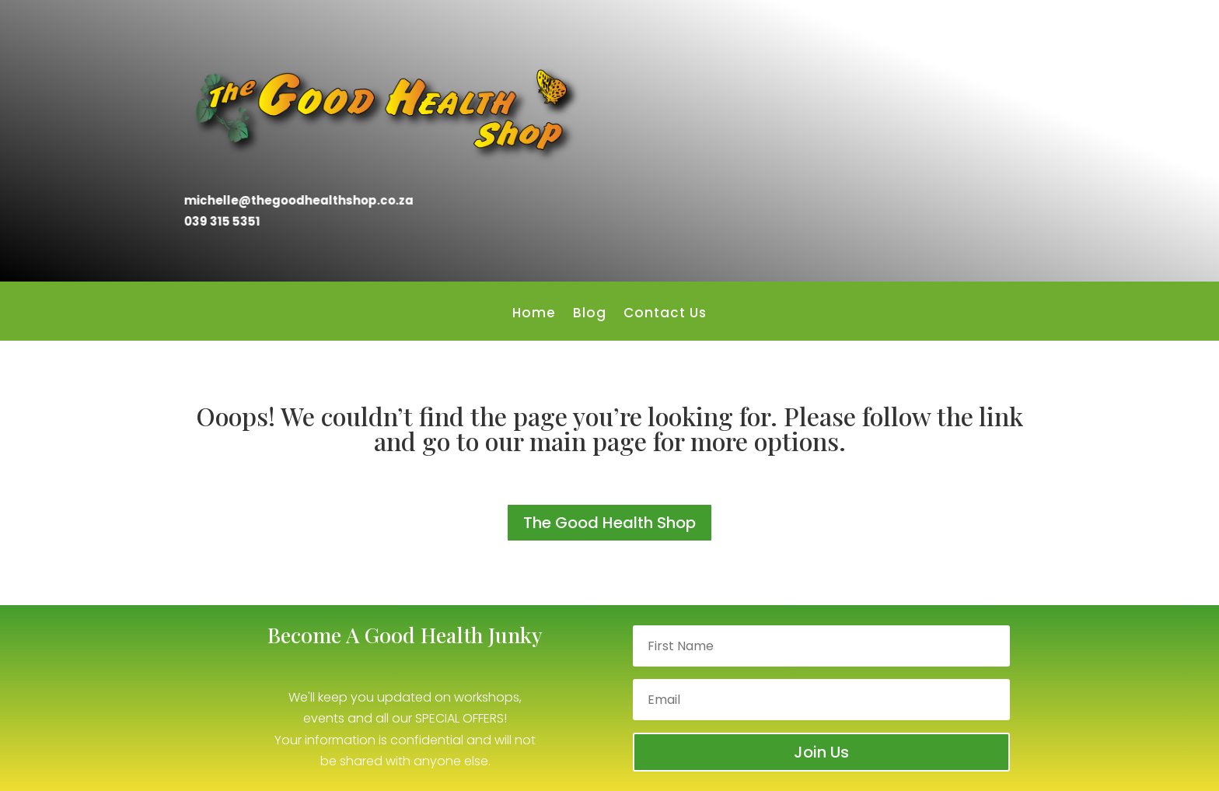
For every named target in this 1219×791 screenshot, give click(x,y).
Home (534, 314)
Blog (589, 314)
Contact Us (665, 314)
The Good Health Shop (609, 523)
